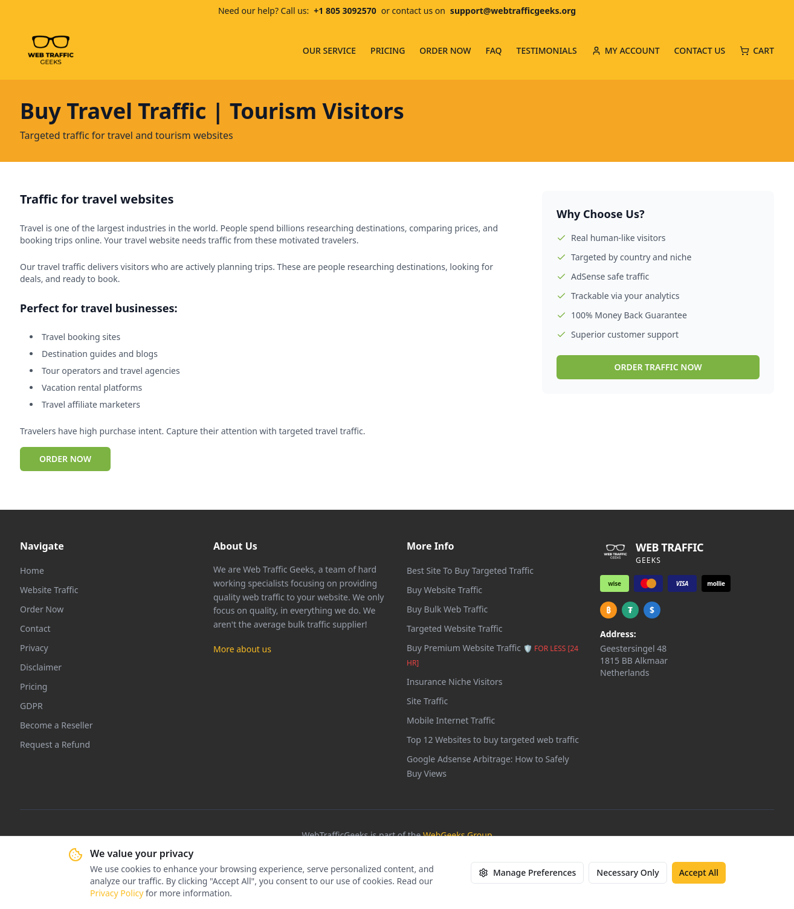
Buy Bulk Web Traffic (447, 609)
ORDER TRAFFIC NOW (658, 367)
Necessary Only (627, 872)
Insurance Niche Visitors (455, 681)
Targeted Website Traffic (454, 628)
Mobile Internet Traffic (451, 720)
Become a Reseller (56, 725)
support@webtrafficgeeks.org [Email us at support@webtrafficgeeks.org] (513, 10)
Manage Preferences (527, 872)
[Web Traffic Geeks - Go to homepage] (51, 50)
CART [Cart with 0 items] (757, 50)
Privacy (34, 648)
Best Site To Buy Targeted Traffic (470, 570)
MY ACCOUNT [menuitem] (626, 50)
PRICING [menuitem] (387, 50)
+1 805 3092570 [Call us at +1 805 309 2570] (345, 10)
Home (32, 570)
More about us (242, 649)
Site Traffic (427, 701)
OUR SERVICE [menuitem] (329, 50)
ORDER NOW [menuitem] (445, 50)
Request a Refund (55, 744)
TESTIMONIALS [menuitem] (547, 50)
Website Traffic (49, 590)
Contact (35, 628)
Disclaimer (41, 667)
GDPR (31, 705)
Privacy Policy (116, 893)
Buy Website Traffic (444, 590)
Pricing (33, 686)
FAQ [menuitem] (494, 50)
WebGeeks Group (457, 835)
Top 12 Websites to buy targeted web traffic (493, 739)
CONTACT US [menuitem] (700, 50)
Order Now (41, 609)
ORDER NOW (65, 458)
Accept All (698, 872)
